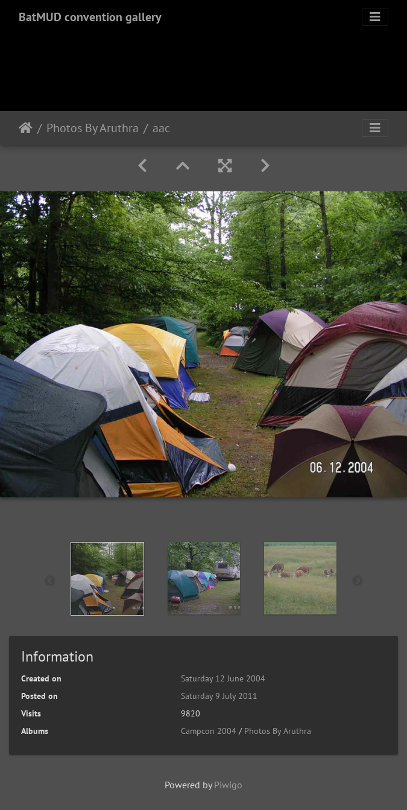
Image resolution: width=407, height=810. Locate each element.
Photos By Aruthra (92, 128)
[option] (107, 579)
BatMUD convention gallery (90, 17)
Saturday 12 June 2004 (223, 678)
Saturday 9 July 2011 (219, 695)
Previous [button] (50, 581)
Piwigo (228, 785)
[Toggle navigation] (375, 17)
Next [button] (358, 581)
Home (26, 128)
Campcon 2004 (208, 730)
